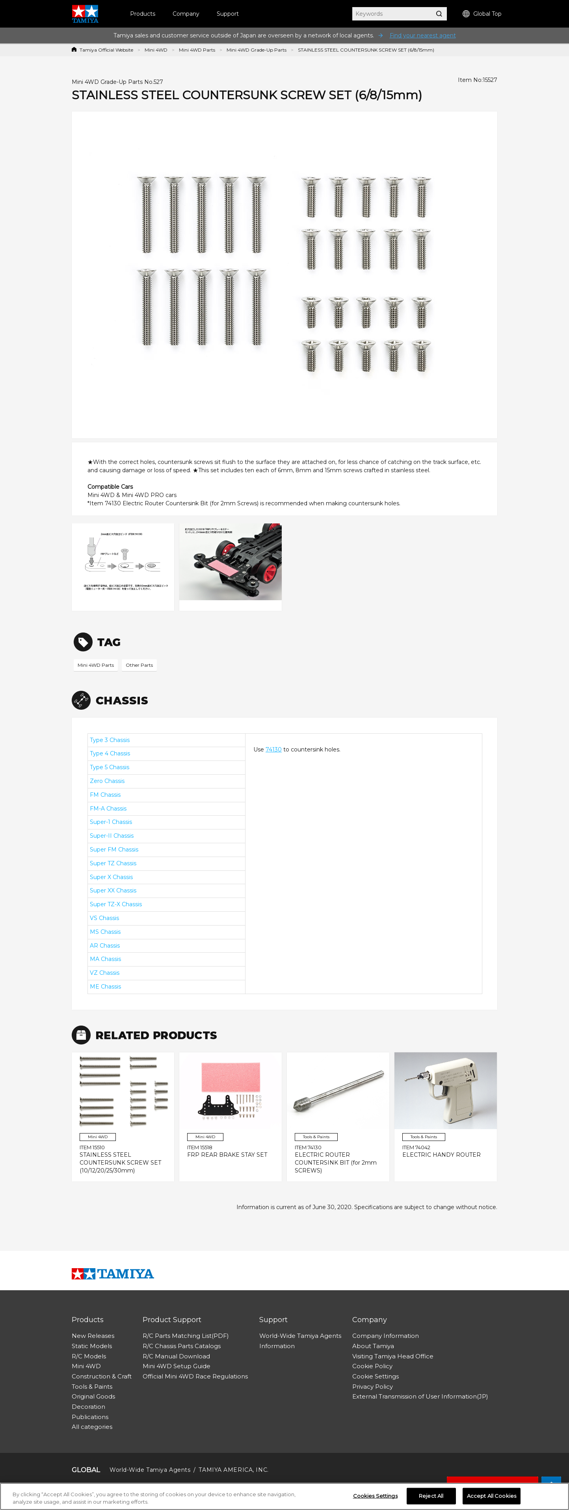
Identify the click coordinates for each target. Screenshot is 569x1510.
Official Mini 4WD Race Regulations (195, 1376)
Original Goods (93, 1396)
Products (142, 13)
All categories (92, 1426)
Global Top (482, 14)
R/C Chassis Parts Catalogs (182, 1346)
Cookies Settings (375, 1496)
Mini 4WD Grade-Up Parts (256, 50)
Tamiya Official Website (106, 50)
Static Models (92, 1346)
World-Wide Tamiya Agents (300, 1335)
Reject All (431, 1496)
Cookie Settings (375, 1376)
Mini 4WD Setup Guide (176, 1366)
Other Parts (139, 665)
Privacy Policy (372, 1386)
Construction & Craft (102, 1376)
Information (277, 1346)
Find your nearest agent (423, 35)
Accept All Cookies (491, 1496)
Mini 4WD (156, 50)
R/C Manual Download (176, 1356)
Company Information (385, 1335)
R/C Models (89, 1356)
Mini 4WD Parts (197, 50)
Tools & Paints (92, 1386)
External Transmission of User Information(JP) (420, 1396)
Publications (90, 1417)
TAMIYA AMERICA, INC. (233, 1469)
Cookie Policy (372, 1366)
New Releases (93, 1335)
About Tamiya (373, 1346)
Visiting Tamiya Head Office (392, 1356)
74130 (274, 749)
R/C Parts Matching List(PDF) (186, 1335)
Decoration (88, 1406)
